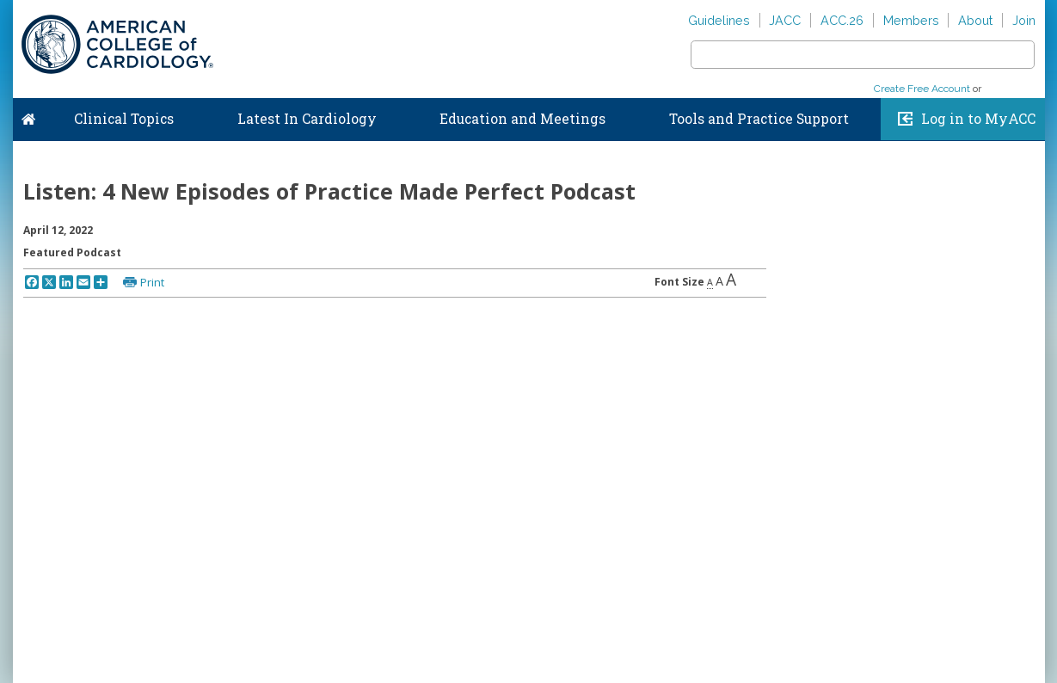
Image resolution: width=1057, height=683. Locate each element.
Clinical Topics (124, 118)
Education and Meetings (522, 118)
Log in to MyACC (978, 118)
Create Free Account (922, 89)
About (975, 20)
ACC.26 (841, 20)
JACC (785, 20)
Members (911, 20)
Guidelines (719, 20)
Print (152, 282)
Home (28, 115)
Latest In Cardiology (307, 118)
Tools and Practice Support (759, 118)
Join (1023, 20)
